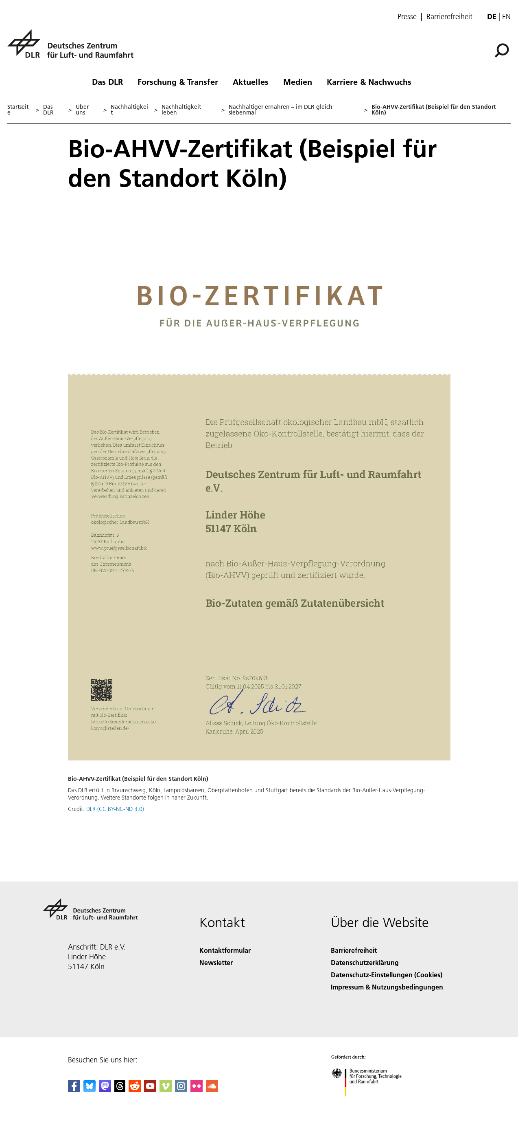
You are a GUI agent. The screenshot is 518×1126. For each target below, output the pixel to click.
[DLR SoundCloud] (212, 1089)
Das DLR (107, 81)
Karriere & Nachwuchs (369, 81)
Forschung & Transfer (178, 81)
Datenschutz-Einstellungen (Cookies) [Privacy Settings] (386, 974)
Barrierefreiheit (449, 16)
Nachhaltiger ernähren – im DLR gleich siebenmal (280, 109)
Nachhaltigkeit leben (181, 109)
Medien (297, 81)
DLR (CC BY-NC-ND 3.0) (115, 809)
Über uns (82, 109)
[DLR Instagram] (181, 1089)
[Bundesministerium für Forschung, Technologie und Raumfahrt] (371, 1103)
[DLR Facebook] (74, 1089)
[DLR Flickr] (196, 1089)
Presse (407, 16)
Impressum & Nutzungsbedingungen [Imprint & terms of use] (387, 987)
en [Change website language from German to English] (506, 16)
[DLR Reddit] (135, 1089)
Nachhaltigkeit (129, 109)
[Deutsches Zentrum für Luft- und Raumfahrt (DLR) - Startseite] (73, 48)
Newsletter (216, 962)
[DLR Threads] (120, 1089)
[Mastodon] (105, 1089)
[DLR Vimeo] (166, 1089)
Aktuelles (251, 81)
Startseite (17, 109)
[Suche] (501, 50)
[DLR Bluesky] (89, 1089)
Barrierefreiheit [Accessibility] (354, 950)
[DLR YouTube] (150, 1089)
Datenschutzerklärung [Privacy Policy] (365, 962)
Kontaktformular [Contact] (225, 950)
